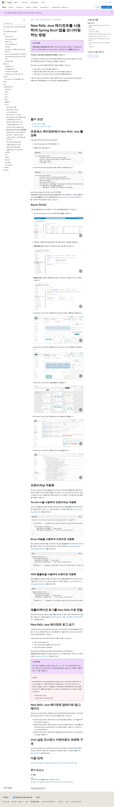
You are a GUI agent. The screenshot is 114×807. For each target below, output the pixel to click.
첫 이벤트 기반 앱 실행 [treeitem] (11, 71)
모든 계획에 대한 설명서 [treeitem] (10, 31)
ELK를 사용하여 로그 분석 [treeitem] (13, 144)
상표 (66, 801)
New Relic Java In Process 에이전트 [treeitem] (16, 130)
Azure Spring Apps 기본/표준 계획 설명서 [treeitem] (14, 28)
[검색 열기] (105, 2)
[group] (58, 182)
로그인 (110, 2)
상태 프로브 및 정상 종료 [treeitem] (13, 147)
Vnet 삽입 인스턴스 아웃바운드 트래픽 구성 (99, 43)
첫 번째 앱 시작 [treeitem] (9, 66)
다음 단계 (91, 46)
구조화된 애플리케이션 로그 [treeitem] (14, 124)
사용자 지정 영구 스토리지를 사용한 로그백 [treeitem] (15, 138)
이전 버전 (13, 801)
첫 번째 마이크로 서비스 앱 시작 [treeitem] (14, 74)
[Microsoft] (3, 2)
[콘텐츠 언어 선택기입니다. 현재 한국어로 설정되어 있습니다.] (5, 797)
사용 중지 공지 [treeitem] (9, 36)
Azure (37, 19)
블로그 (20, 801)
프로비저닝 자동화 (94, 31)
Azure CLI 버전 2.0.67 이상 (42, 126)
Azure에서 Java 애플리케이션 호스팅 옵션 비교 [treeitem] (15, 50)
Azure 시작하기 (106, 7)
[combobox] (14, 23)
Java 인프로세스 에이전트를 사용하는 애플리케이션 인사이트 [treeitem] (16, 118)
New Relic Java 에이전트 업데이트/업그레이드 (99, 39)
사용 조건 (60, 801)
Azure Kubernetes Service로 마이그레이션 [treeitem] (15, 58)
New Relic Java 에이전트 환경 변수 (70, 197)
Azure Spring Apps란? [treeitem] (11, 39)
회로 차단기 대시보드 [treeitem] (12, 110)
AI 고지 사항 (5, 801)
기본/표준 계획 (57, 19)
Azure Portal (92, 29)
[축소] (24, 19)
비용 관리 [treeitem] (7, 47)
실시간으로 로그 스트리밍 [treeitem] (13, 115)
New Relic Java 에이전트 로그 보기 (98, 36)
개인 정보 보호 (34, 801)
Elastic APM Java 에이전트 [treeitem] (13, 142)
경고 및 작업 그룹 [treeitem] (11, 107)
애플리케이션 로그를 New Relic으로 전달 (100, 34)
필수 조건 (91, 23)
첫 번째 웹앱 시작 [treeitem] (10, 69)
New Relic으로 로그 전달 (57, 617)
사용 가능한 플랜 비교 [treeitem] (11, 44)
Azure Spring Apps (46, 19)
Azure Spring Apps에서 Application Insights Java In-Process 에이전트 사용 (54, 763)
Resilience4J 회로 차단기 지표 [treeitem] (14, 122)
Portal (98, 7)
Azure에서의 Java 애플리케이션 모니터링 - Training (45, 779)
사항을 (70, 49)
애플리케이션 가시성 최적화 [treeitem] (14, 150)
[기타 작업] (81, 19)
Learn (32, 19)
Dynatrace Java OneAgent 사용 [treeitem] (15, 127)
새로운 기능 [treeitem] (8, 41)
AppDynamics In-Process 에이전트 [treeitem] (15, 132)
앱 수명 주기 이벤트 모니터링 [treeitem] (14, 135)
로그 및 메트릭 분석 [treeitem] (11, 112)
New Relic (37, 124)
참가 (27, 801)
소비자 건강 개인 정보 (48, 801)
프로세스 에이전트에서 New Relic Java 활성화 (99, 26)
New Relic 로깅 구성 (41, 656)
